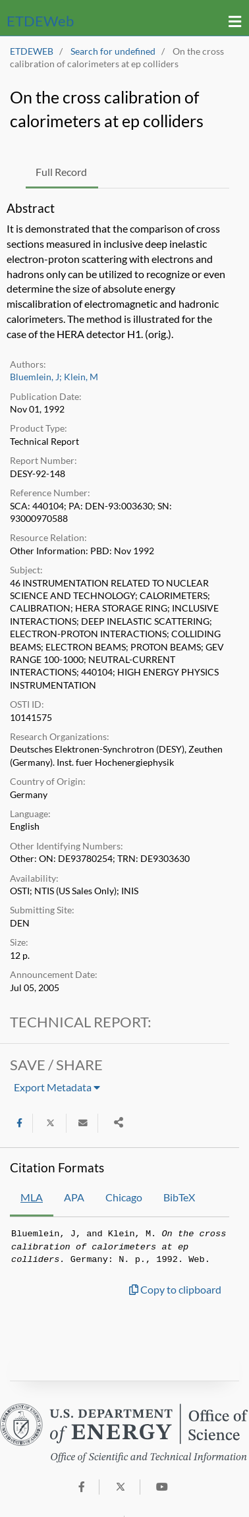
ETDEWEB (31, 51)
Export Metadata (57, 1087)
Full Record (61, 171)
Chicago (123, 1197)
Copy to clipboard (175, 1289)
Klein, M (81, 377)
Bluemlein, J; (36, 377)
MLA (31, 1197)
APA (74, 1197)
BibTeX (179, 1197)
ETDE (40, 21)
